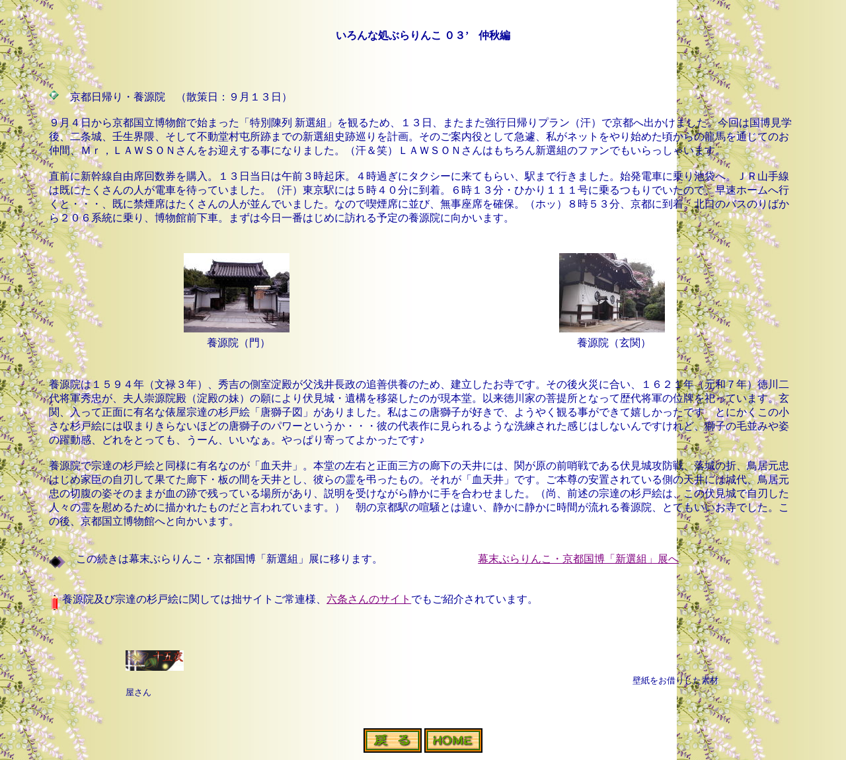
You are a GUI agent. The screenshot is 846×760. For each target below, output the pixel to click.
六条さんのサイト (369, 599)
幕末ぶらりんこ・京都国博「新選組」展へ (578, 558)
